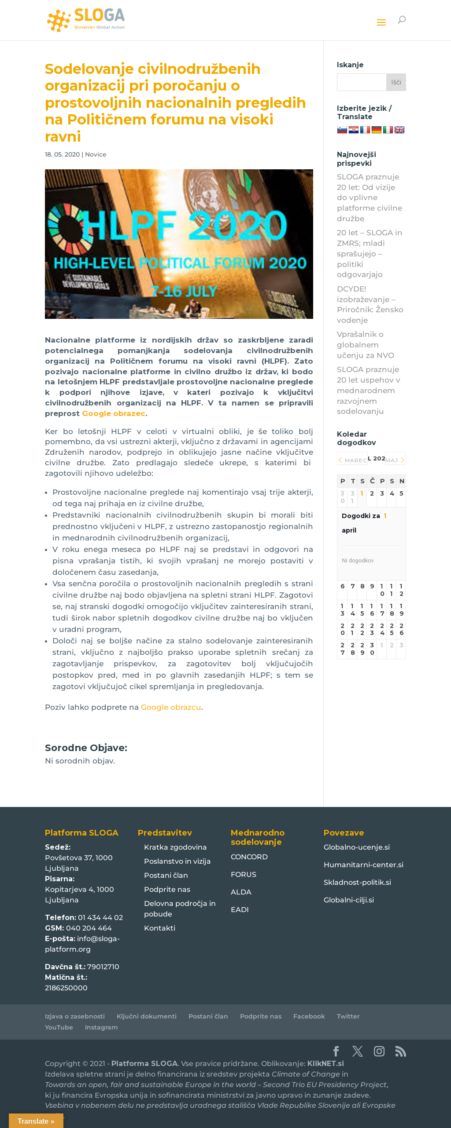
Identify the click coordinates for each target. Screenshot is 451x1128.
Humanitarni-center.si (363, 865)
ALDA (241, 892)
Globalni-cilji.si (349, 900)
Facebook (309, 1016)
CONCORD (249, 857)
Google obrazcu (171, 707)
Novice (96, 154)
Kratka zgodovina (175, 847)
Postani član (166, 875)
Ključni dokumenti (147, 1016)
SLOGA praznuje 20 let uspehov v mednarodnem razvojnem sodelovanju (368, 390)
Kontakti (159, 928)
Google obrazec (113, 413)
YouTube (59, 1027)
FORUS (243, 874)
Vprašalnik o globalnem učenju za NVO (365, 345)
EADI (240, 909)
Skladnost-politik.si (357, 882)
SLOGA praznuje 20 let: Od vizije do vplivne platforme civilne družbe (369, 197)
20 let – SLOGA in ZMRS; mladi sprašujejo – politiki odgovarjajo (370, 253)
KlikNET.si (325, 1063)
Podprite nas (167, 889)
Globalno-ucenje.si (357, 847)
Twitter (348, 1016)
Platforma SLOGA (144, 1063)
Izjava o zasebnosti (75, 1016)
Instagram (101, 1027)
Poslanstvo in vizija (177, 861)
